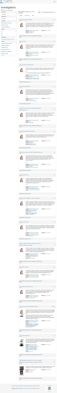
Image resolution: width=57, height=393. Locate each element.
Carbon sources (25, 267)
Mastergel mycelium (29, 326)
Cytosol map (31, 210)
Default (20, 15)
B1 (54, 361)
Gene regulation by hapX (27, 19)
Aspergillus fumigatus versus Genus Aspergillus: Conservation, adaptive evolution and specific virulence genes (30, 362)
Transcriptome (35, 296)
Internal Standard (29, 54)
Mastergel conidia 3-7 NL (30, 324)
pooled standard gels (32, 78)
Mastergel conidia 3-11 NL (33, 323)
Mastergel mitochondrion (31, 326)
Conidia (30, 321)
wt (33, 31)
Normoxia (34, 210)
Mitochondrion (34, 321)
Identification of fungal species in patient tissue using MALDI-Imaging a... (32, 346)
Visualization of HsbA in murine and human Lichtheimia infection (31, 349)
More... (2, 55)
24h (29, 297)
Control (30, 53)
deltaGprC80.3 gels (32, 143)
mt (29, 233)
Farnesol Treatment (35, 53)
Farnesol (24, 41)
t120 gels (27, 78)
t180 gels (30, 78)
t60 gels (37, 78)
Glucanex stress (25, 221)
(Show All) (21, 375)
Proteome (30, 296)
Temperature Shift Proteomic (28, 64)
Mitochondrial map (29, 210)
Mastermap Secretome (33, 100)
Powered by (49, 387)
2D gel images (31, 212)
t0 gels (38, 78)
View (26, 28)
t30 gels (34, 78)
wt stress (36, 233)
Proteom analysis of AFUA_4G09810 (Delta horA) (32, 152)
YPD (30, 121)
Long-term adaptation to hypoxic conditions (31, 198)
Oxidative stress (25, 174)
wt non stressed (32, 188)
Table (33, 15)
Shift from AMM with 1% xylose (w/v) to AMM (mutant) (32, 256)
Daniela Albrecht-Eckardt (34, 30)
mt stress (31, 233)
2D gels (30, 167)
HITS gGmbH (37, 388)
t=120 (38, 76)
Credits (34, 385)
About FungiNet (19, 385)
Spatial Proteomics (26, 335)
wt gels (34, 144)
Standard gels (28, 56)
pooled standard (32, 76)
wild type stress (30, 235)
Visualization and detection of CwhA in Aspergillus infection (31, 348)
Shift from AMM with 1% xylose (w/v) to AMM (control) (31, 255)
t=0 (35, 76)
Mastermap (31, 99)
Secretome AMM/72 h (26, 86)
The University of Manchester (26, 388)
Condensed (27, 15)
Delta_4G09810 (31, 165)
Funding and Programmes (28, 385)
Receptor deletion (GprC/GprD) (28, 131)
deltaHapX (31, 31)
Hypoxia (35, 210)
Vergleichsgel (31, 122)
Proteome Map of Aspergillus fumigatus (30, 306)
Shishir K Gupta (32, 369)
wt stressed (37, 188)
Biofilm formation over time (27, 286)
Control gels (31, 55)
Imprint (38, 385)
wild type (30, 166)
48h (34, 297)
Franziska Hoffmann (33, 344)
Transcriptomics (28, 211)
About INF (13, 385)
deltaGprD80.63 (28, 142)
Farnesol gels (36, 55)
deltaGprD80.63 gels (29, 144)
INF (52, 306)
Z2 (54, 19)
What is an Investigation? (7, 10)
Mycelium (27, 322)
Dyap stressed (31, 187)
